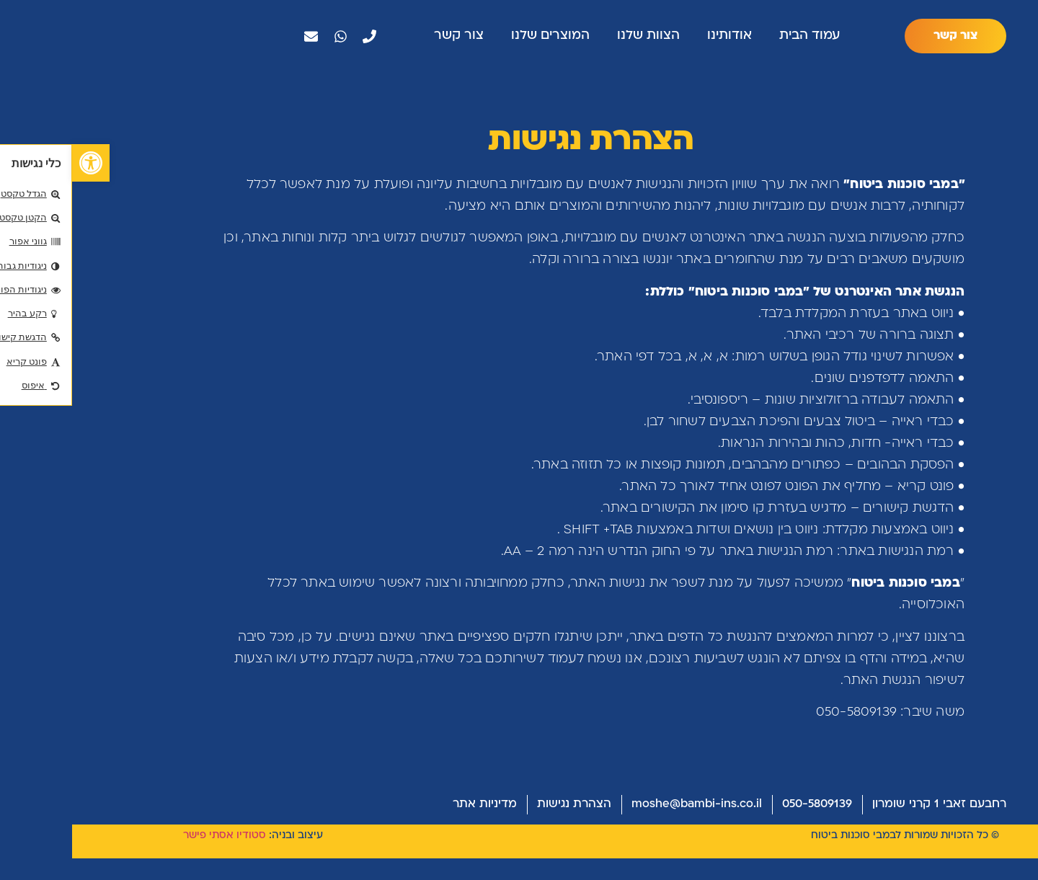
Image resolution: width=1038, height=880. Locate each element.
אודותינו (657, 38)
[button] (18, 163)
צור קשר (387, 38)
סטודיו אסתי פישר (152, 858)
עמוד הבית (737, 38)
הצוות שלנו (576, 38)
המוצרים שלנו (478, 38)
